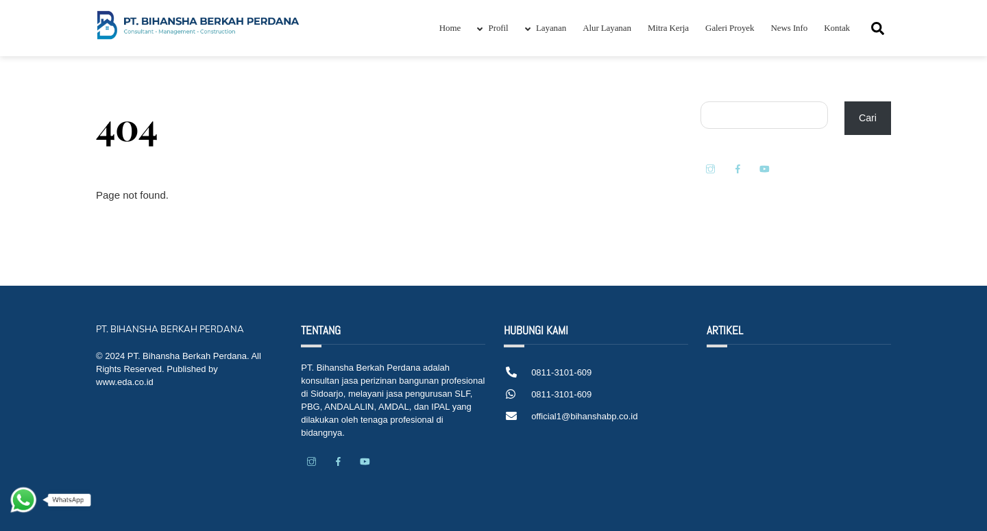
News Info (789, 28)
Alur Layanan (607, 28)
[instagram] (710, 167)
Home (450, 28)
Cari (868, 117)
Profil (492, 28)
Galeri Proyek (729, 28)
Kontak (837, 28)
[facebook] (737, 167)
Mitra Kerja (668, 28)
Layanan (545, 28)
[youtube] (764, 167)
